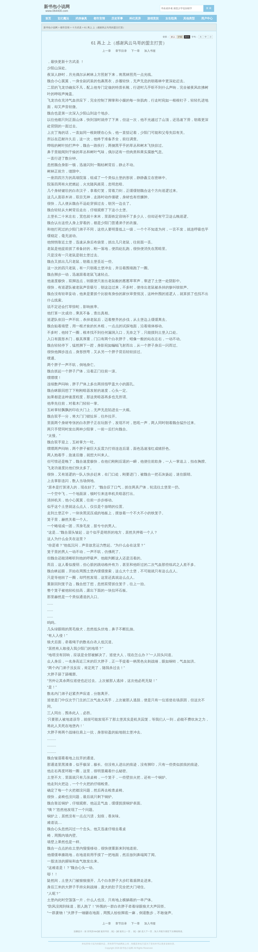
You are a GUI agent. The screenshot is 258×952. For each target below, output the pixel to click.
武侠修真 (81, 18)
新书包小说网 (51, 27)
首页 (48, 18)
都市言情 (99, 18)
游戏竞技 (153, 18)
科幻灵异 (135, 18)
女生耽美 (171, 18)
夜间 (187, 37)
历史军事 (117, 18)
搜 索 (208, 8)
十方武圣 (77, 27)
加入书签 (150, 50)
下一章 (135, 50)
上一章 (106, 50)
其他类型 (189, 18)
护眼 (180, 37)
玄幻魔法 (63, 18)
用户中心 (207, 18)
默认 (173, 37)
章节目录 (121, 50)
